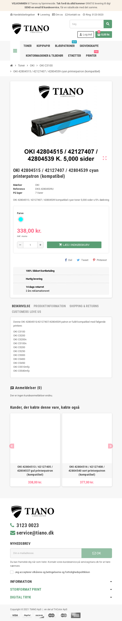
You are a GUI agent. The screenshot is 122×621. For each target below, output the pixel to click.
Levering (43, 14)
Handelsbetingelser (22, 14)
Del (68, 259)
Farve (20, 213)
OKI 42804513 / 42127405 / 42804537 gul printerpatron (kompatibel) (35, 470)
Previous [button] (11, 446)
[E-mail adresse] (45, 553)
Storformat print (26, 589)
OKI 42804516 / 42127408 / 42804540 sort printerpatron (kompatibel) (87, 470)
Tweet (82, 259)
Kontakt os (72, 14)
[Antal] (30, 245)
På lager (17, 192)
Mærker (17, 184)
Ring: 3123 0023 (93, 14)
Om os (57, 14)
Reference (19, 188)
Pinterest (100, 259)
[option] (35, 450)
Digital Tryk (20, 597)
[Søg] (91, 24)
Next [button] (110, 446)
